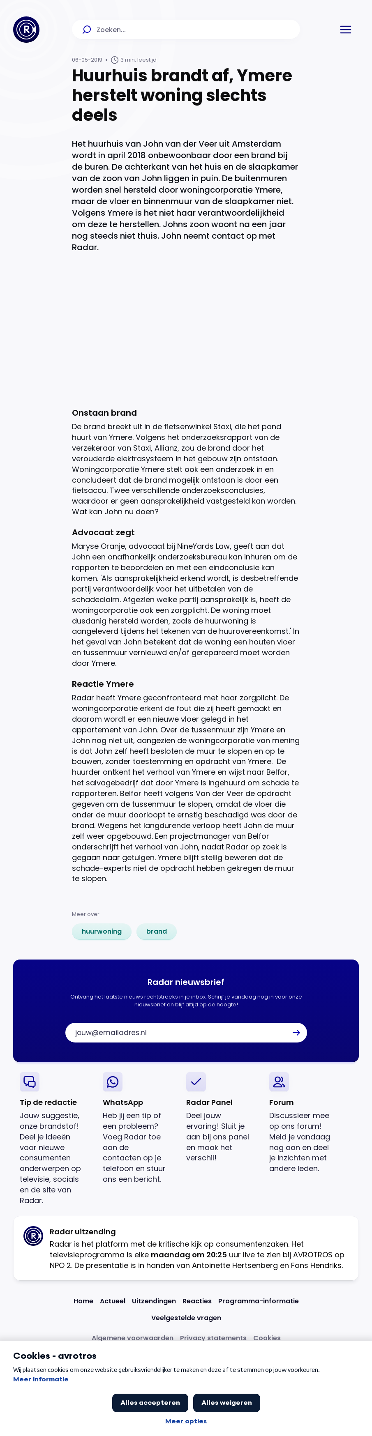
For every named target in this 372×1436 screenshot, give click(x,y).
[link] (102, 931)
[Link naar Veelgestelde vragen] (186, 1318)
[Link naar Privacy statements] (213, 1338)
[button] (346, 29)
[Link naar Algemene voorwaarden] (132, 1338)
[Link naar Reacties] (197, 1301)
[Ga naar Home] (26, 29)
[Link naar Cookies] (267, 1338)
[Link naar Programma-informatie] (258, 1301)
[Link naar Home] (83, 1301)
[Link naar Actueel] (112, 1301)
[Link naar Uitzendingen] (154, 1301)
